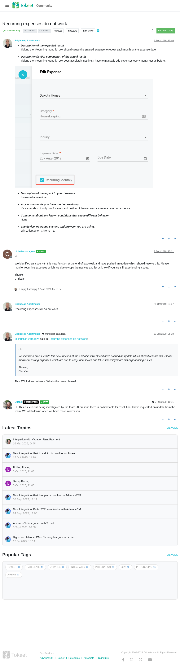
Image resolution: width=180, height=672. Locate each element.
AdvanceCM (46, 658)
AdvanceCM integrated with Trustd (33, 523)
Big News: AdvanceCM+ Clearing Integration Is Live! (44, 537)
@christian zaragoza (54, 334)
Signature (103, 658)
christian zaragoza (25, 251)
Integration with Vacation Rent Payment (36, 439)
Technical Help (11, 30)
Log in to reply (165, 30)
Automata (89, 658)
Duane (18, 402)
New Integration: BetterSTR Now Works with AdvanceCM (47, 509)
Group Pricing (21, 481)
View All (172, 427)
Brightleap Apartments (27, 40)
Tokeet (60, 658)
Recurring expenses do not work (68, 338)
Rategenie (74, 658)
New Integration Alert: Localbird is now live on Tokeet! (44, 453)
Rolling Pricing (21, 467)
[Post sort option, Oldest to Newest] (152, 30)
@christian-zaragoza (27, 338)
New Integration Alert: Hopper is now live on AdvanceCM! (47, 495)
